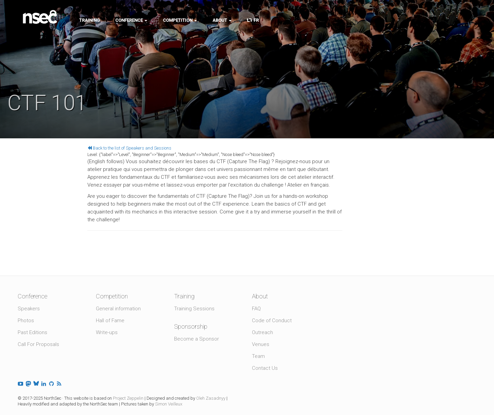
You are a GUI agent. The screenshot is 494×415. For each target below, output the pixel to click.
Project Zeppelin (128, 398)
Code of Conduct (272, 320)
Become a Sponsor (196, 339)
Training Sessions (194, 309)
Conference (131, 20)
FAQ (256, 309)
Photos (26, 320)
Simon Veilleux (168, 404)
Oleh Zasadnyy (210, 398)
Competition (180, 20)
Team (258, 356)
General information (118, 309)
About (222, 20)
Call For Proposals (38, 344)
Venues (260, 344)
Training (89, 20)
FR (253, 20)
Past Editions (32, 332)
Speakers (29, 309)
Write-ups (107, 332)
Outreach (262, 332)
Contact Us (265, 368)
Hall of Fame (110, 320)
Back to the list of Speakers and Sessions (129, 148)
